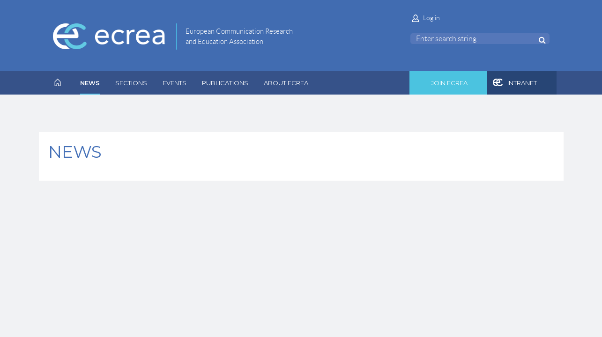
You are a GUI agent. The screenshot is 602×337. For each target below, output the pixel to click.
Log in (431, 18)
